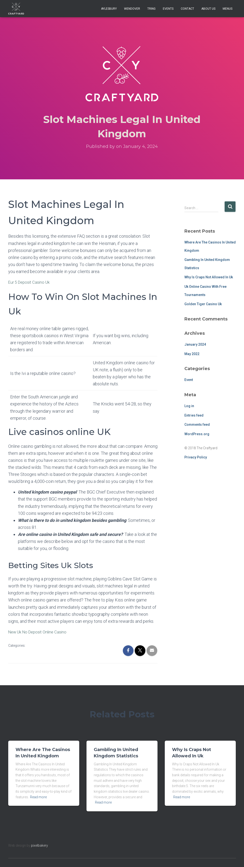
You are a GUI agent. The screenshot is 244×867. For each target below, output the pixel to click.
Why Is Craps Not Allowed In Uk (208, 277)
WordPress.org (196, 434)
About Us (208, 8)
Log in (189, 406)
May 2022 (191, 354)
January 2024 (195, 344)
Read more (38, 797)
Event (188, 380)
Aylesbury (109, 8)
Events (168, 8)
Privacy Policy (195, 457)
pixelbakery (39, 845)
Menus (227, 8)
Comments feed (197, 424)
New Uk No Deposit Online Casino (39, 631)
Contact (187, 8)
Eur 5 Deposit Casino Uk (30, 282)
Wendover (132, 8)
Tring (151, 8)
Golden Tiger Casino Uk (203, 304)
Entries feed (194, 415)
